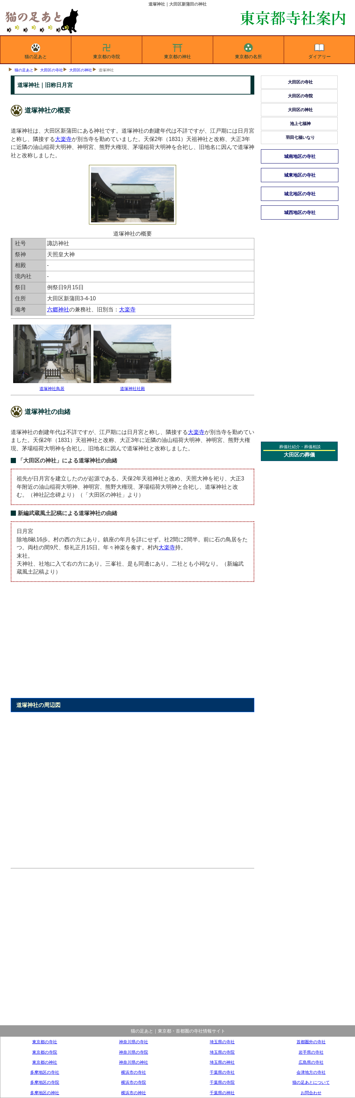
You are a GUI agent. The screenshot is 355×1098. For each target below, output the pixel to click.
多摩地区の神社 (44, 1092)
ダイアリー (319, 50)
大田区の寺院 (300, 96)
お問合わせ (311, 1092)
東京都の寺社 (44, 1041)
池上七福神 (300, 123)
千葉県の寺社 (222, 1072)
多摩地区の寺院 (44, 1082)
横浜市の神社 (133, 1092)
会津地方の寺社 (311, 1072)
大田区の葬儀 (299, 455)
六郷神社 (58, 309)
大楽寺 (63, 139)
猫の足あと (36, 50)
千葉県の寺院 (222, 1082)
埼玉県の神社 (222, 1062)
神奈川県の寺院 (133, 1052)
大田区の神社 (80, 70)
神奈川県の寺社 (133, 1041)
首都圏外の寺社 (311, 1041)
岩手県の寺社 (311, 1052)
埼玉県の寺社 (222, 1041)
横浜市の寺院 (133, 1082)
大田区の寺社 (51, 70)
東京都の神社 (177, 50)
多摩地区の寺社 (44, 1072)
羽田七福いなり (300, 137)
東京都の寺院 (106, 50)
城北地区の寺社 (300, 193)
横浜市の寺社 (133, 1072)
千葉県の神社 (222, 1092)
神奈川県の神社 (133, 1062)
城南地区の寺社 (300, 156)
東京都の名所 (248, 50)
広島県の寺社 (311, 1062)
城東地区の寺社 (300, 175)
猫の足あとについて (311, 1082)
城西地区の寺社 (300, 212)
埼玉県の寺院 (222, 1052)
